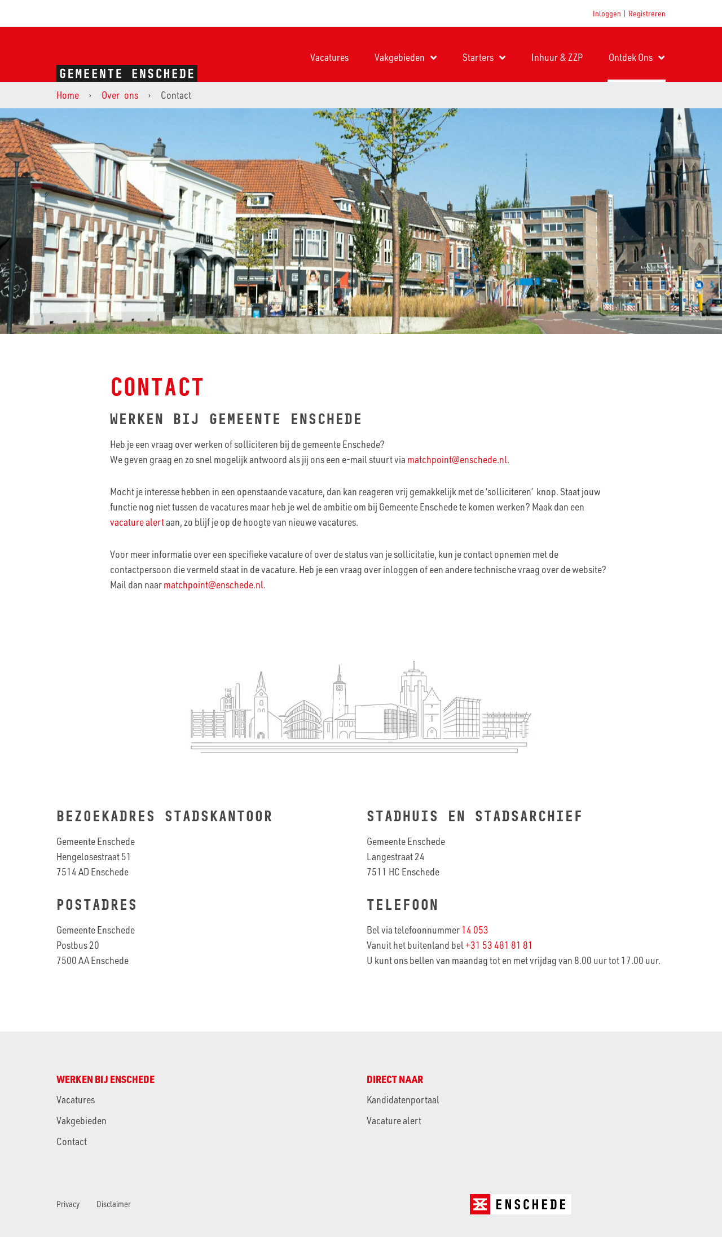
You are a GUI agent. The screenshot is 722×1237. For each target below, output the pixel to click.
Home (67, 95)
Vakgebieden (406, 57)
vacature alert (137, 522)
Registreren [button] (647, 13)
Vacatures (329, 57)
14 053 (474, 929)
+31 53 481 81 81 (499, 945)
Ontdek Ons (636, 57)
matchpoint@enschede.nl (457, 459)
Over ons (120, 95)
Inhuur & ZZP (557, 57)
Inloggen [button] (607, 13)
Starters (484, 57)
